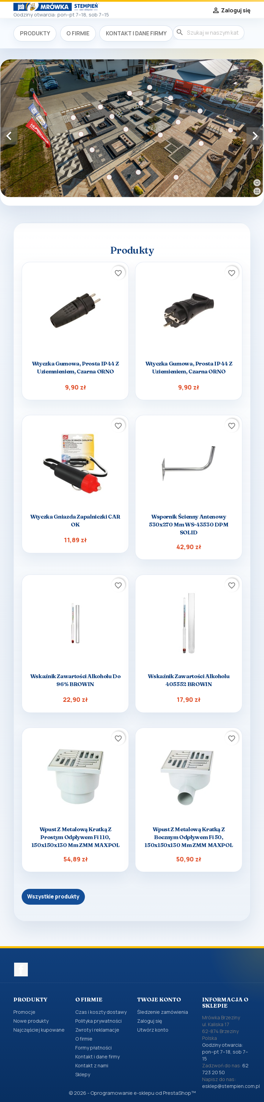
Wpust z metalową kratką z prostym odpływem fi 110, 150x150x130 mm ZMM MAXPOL (75, 837)
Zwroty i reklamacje (97, 1029)
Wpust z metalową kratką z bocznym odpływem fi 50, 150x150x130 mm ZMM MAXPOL (188, 837)
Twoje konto (159, 999)
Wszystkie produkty (53, 896)
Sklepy (82, 1074)
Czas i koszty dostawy (100, 1012)
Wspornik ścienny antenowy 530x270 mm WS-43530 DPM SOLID (189, 524)
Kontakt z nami (91, 1065)
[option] (132, 128)
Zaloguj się (149, 1021)
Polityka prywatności (98, 1021)
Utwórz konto (152, 1029)
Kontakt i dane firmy (136, 33)
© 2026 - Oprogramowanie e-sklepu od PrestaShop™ (132, 1093)
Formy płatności (93, 1047)
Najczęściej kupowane (39, 1029)
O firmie (77, 33)
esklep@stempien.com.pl (231, 1086)
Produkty (35, 33)
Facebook (21, 969)
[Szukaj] (208, 32)
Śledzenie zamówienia (162, 1012)
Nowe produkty (30, 1021)
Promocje (24, 1012)
